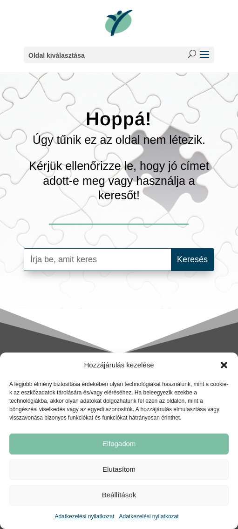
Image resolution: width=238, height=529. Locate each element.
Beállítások (119, 495)
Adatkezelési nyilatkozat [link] (84, 516)
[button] (224, 365)
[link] (119, 22)
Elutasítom (119, 469)
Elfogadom (119, 444)
